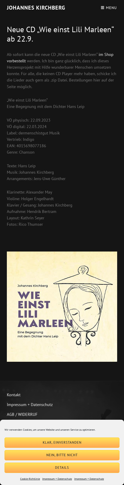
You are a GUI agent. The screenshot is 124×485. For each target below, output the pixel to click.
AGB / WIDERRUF (22, 414)
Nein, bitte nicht (62, 455)
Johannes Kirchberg (36, 7)
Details (62, 467)
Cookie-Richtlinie (30, 478)
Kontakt (14, 394)
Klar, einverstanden (62, 442)
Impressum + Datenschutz (57, 478)
